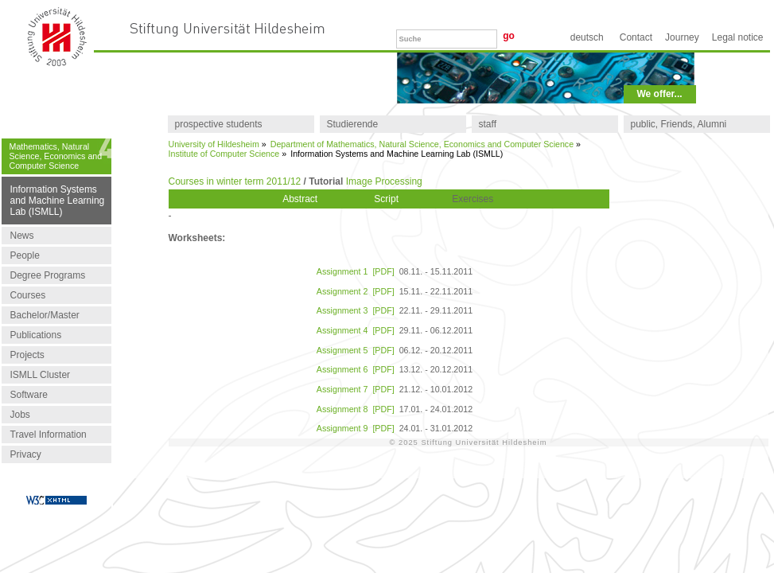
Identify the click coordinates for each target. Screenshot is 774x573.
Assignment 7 (342, 389)
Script (386, 199)
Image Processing (384, 181)
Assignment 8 (342, 409)
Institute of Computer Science (224, 153)
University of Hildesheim (214, 144)
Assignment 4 (342, 330)
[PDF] (383, 271)
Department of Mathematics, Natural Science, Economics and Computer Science (422, 144)
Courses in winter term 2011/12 (235, 181)
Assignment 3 (342, 310)
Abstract (299, 199)
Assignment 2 (342, 291)
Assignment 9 (342, 428)
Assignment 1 (342, 271)
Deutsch (587, 37)
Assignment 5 (342, 350)
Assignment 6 (342, 369)
